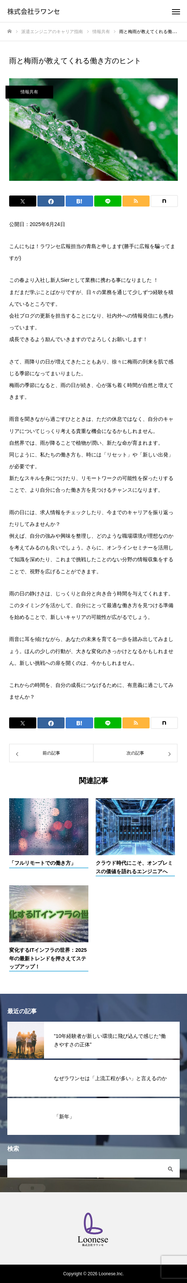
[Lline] (107, 201)
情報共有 (29, 91)
